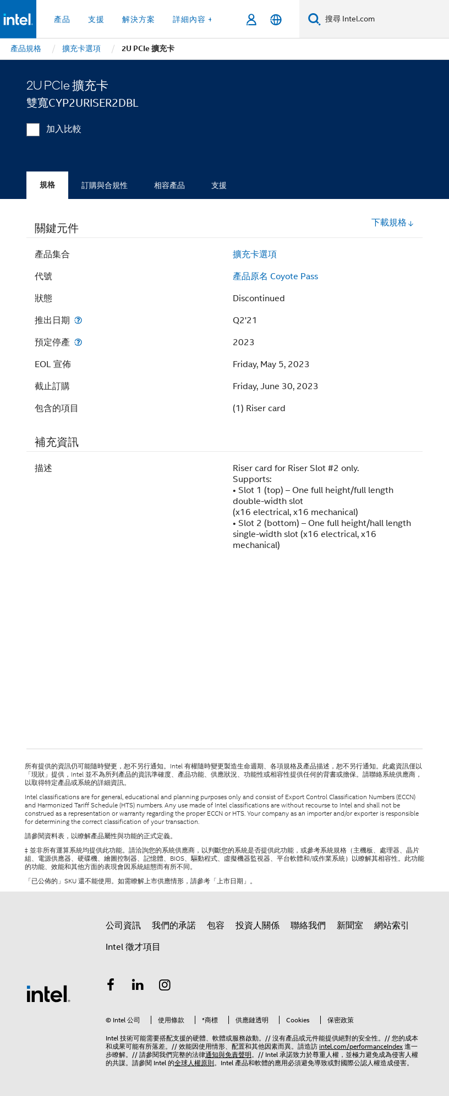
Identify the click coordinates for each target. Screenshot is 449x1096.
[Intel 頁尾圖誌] (48, 993)
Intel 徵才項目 (133, 947)
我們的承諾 (174, 925)
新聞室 (350, 925)
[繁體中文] (275, 19)
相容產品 (169, 185)
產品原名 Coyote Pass (275, 276)
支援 (219, 185)
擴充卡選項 (255, 254)
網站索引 (391, 925)
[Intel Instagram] (165, 987)
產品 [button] (62, 19)
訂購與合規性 (104, 185)
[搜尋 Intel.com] (385, 19)
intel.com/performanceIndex (361, 1046)
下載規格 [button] (392, 222)
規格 (47, 185)
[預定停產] (78, 342)
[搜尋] (314, 19)
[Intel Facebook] (110, 987)
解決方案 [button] (138, 19)
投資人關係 (258, 925)
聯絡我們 (308, 925)
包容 (216, 925)
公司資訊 (123, 925)
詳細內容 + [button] (193, 19)
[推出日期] (78, 320)
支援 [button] (96, 19)
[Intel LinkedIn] (138, 987)
